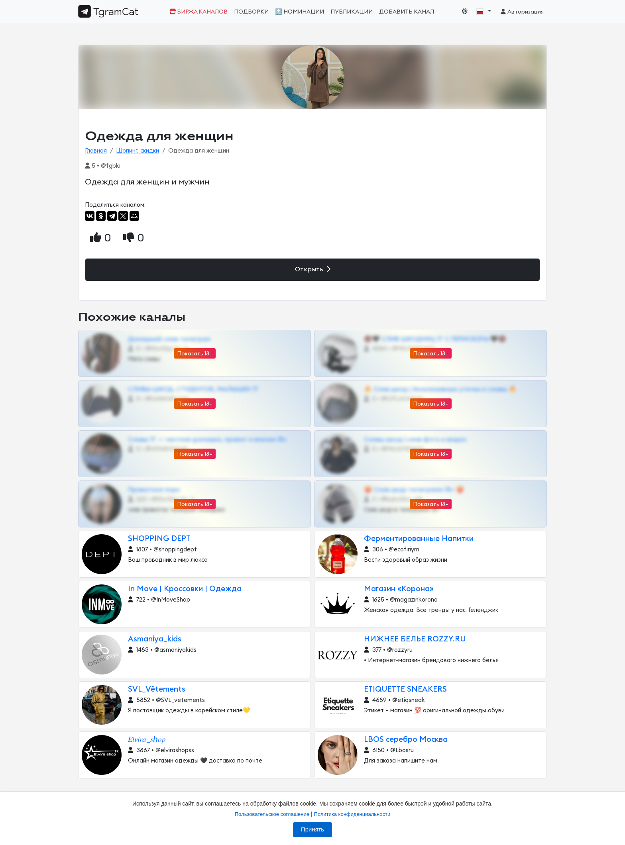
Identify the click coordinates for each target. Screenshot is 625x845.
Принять (312, 829)
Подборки (251, 12)
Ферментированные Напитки (419, 539)
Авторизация (521, 12)
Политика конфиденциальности (352, 814)
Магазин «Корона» (399, 589)
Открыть (312, 269)
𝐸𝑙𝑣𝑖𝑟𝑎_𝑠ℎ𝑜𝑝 (147, 739)
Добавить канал (406, 12)
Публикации (351, 12)
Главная (96, 151)
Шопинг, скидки (137, 151)
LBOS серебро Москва (406, 739)
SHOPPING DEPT (159, 539)
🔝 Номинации (299, 12)
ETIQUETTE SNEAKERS (405, 689)
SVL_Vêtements (156, 689)
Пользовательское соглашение (272, 814)
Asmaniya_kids (154, 639)
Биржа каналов (198, 12)
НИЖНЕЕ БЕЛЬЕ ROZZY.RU (415, 639)
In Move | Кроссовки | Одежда (185, 589)
